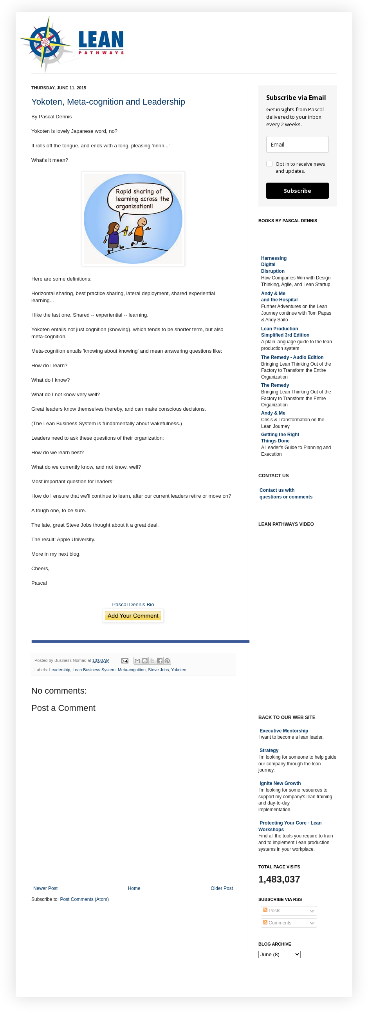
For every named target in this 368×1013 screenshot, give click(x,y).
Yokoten (178, 669)
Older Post (222, 888)
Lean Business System (93, 669)
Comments (277, 923)
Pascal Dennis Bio (133, 604)
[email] (297, 144)
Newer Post (45, 888)
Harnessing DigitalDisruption (274, 265)
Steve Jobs (158, 669)
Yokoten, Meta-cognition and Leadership (108, 102)
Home (134, 888)
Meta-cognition (132, 669)
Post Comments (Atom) (84, 899)
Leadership (59, 669)
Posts (271, 910)
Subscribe (297, 190)
